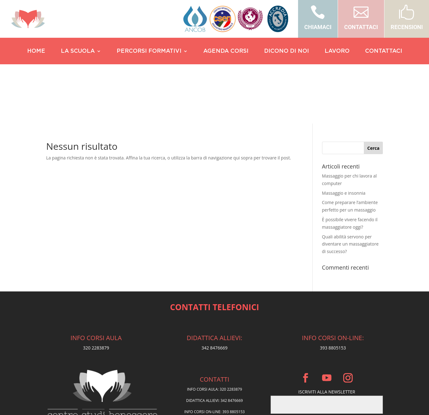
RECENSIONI (407, 27)
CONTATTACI (361, 27)
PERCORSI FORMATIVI (149, 51)
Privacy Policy (214, 368)
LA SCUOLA (78, 51)
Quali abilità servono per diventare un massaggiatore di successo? (350, 184)
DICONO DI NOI (286, 51)
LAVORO (337, 51)
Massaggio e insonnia (344, 134)
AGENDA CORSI (225, 51)
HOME (36, 51)
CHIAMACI (317, 27)
